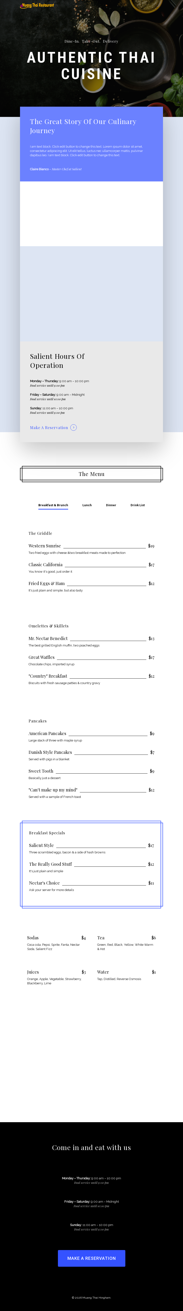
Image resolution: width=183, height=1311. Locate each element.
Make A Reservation (49, 427)
